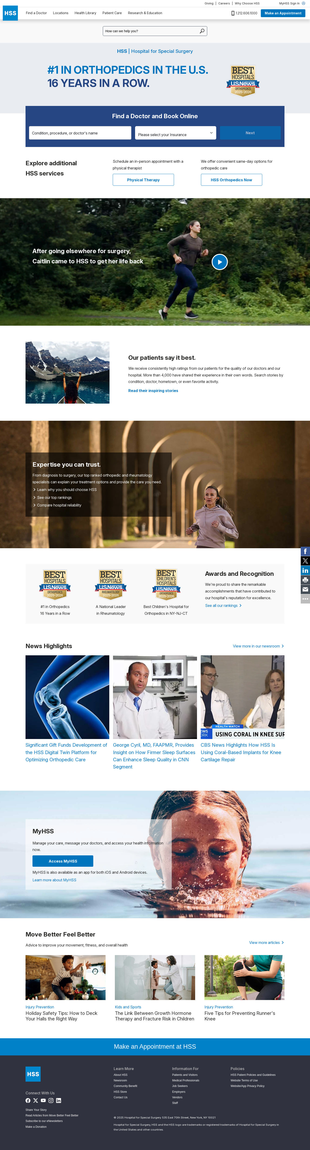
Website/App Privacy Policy (248, 1086)
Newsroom (120, 1080)
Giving (209, 3)
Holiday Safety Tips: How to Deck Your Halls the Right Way (61, 1016)
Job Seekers (180, 1086)
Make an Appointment (283, 13)
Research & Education (145, 13)
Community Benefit (125, 1086)
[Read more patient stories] (153, 390)
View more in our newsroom (258, 646)
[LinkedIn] (58, 1099)
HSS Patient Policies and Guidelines (253, 1075)
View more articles (266, 942)
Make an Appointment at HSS (155, 1046)
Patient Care (112, 13)
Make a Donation (36, 1126)
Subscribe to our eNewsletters (44, 1121)
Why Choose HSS (247, 3)
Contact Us (120, 1097)
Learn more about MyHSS (54, 880)
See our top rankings (52, 497)
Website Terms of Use (244, 1080)
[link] (305, 551)
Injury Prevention (40, 1007)
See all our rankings (223, 605)
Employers (178, 1091)
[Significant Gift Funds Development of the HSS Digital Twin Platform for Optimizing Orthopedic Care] (67, 709)
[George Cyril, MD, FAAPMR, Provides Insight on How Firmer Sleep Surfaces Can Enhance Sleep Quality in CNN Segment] (155, 712)
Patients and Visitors (184, 1075)
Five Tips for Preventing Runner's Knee (239, 1016)
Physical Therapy (143, 180)
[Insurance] (175, 133)
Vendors (177, 1097)
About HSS (120, 1075)
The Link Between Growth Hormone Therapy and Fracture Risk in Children (154, 1016)
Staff (175, 1103)
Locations (60, 13)
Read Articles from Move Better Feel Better (52, 1115)
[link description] (66, 977)
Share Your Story (36, 1110)
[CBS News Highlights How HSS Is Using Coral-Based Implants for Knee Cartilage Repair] (242, 709)
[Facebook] (28, 1099)
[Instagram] (50, 1099)
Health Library (85, 13)
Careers (224, 3)
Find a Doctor (36, 13)
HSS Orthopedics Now (231, 180)
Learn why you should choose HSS (65, 489)
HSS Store (120, 1091)
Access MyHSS (63, 861)
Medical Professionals (185, 1080)
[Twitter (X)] (35, 1099)
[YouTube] (43, 1099)
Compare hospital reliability (57, 505)
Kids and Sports (128, 1007)
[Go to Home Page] (33, 1074)
